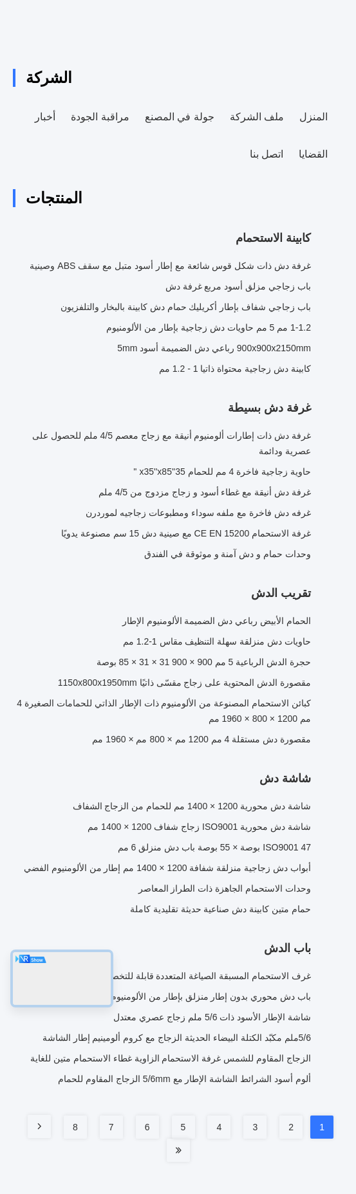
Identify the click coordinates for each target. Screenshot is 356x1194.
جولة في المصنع (179, 116)
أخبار (45, 116)
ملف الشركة (257, 116)
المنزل (313, 116)
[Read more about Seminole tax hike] (39, 1126)
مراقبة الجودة (100, 116)
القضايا (313, 154)
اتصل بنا (266, 154)
